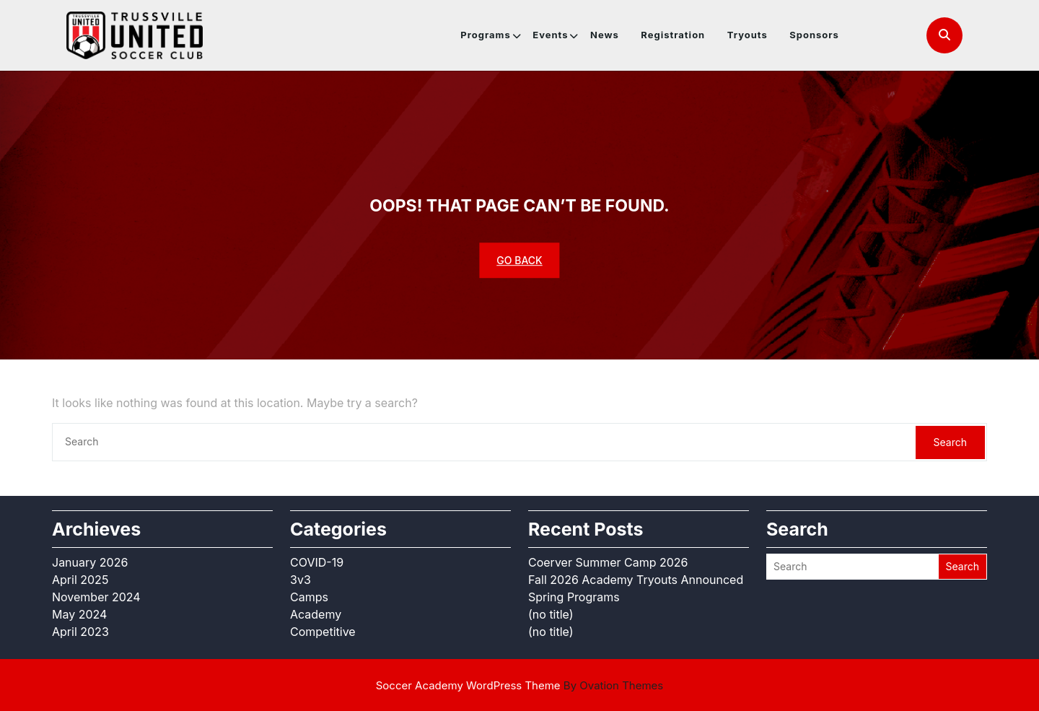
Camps (309, 597)
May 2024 (79, 614)
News (604, 34)
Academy (315, 614)
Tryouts (747, 34)
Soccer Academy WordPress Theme (520, 685)
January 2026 (90, 562)
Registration (673, 34)
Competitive (323, 631)
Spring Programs (574, 597)
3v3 (300, 579)
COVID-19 (316, 562)
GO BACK (519, 260)
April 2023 (80, 631)
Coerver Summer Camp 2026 (608, 562)
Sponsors (814, 34)
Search (950, 442)
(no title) (551, 614)
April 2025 (80, 579)
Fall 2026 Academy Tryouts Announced (635, 579)
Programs (485, 34)
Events (550, 34)
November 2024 (96, 597)
